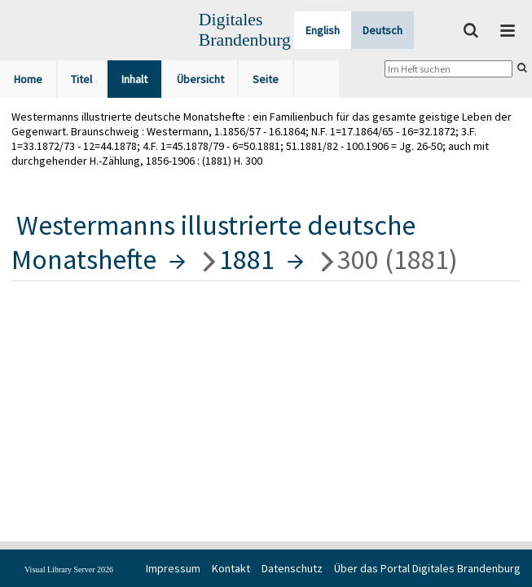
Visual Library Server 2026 (68, 569)
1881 (247, 259)
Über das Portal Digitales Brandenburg (427, 568)
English (323, 30)
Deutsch (382, 30)
